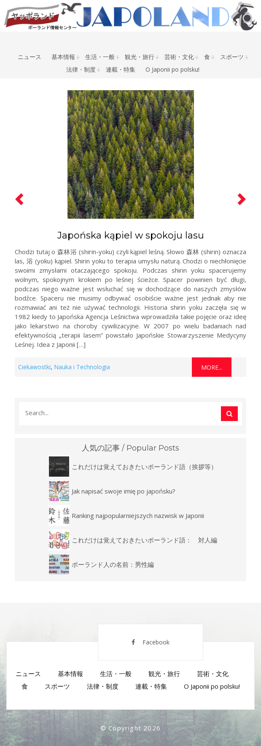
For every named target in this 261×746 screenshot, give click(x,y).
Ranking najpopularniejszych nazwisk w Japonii (138, 515)
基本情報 (63, 57)
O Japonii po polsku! (172, 69)
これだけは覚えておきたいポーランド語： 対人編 (144, 540)
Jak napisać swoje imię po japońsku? (123, 491)
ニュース (29, 57)
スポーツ (232, 57)
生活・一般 (100, 57)
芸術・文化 (179, 57)
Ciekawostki (34, 367)
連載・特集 (120, 69)
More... (211, 367)
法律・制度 (81, 69)
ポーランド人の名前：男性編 (113, 564)
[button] (18, 232)
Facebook (151, 642)
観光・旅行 (139, 57)
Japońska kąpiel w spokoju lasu (130, 235)
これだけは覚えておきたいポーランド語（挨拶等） (144, 466)
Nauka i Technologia (82, 367)
